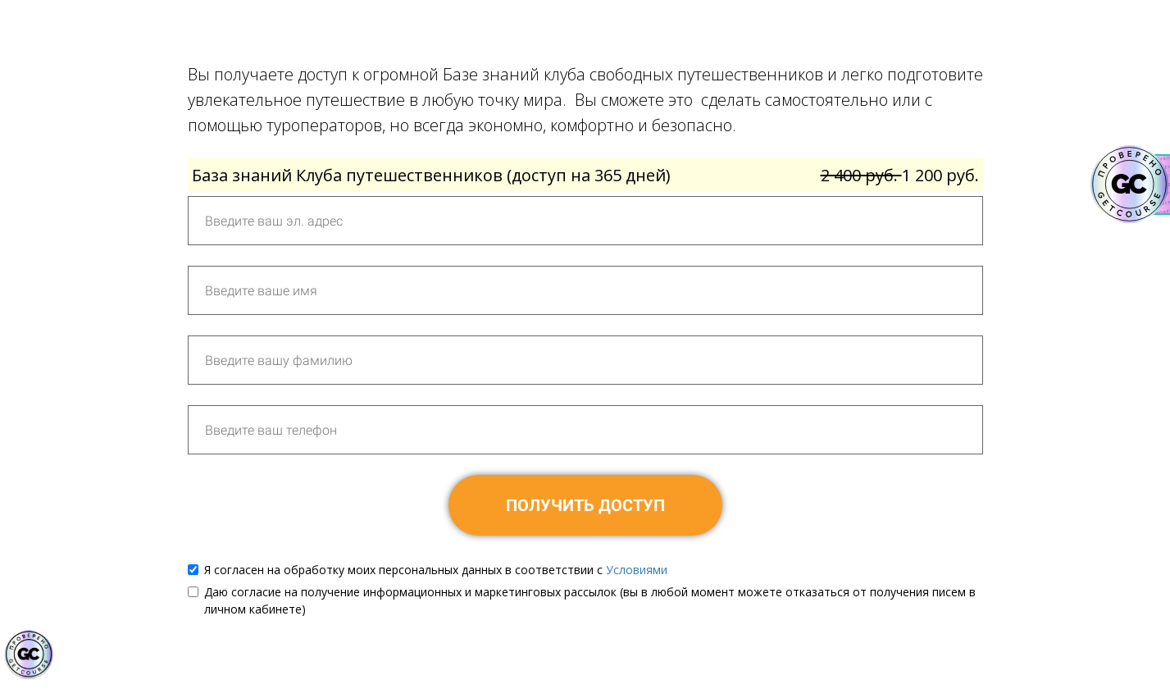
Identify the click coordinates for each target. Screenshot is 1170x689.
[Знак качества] (28, 654)
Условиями (636, 569)
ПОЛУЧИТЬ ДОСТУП (585, 505)
